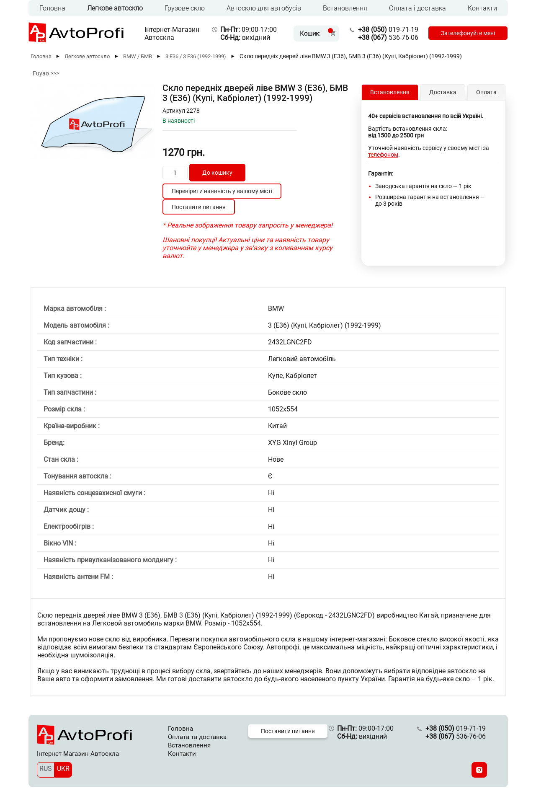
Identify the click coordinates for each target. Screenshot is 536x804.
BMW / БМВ (137, 56)
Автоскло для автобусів (264, 8)
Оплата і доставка (417, 8)
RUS (45, 769)
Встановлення (345, 8)
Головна (52, 8)
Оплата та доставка (197, 737)
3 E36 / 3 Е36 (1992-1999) (195, 56)
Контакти (482, 8)
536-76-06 (388, 37)
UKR (63, 769)
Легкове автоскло (115, 8)
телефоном (383, 154)
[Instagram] (479, 770)
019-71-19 (388, 30)
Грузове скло (185, 8)
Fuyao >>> (46, 73)
